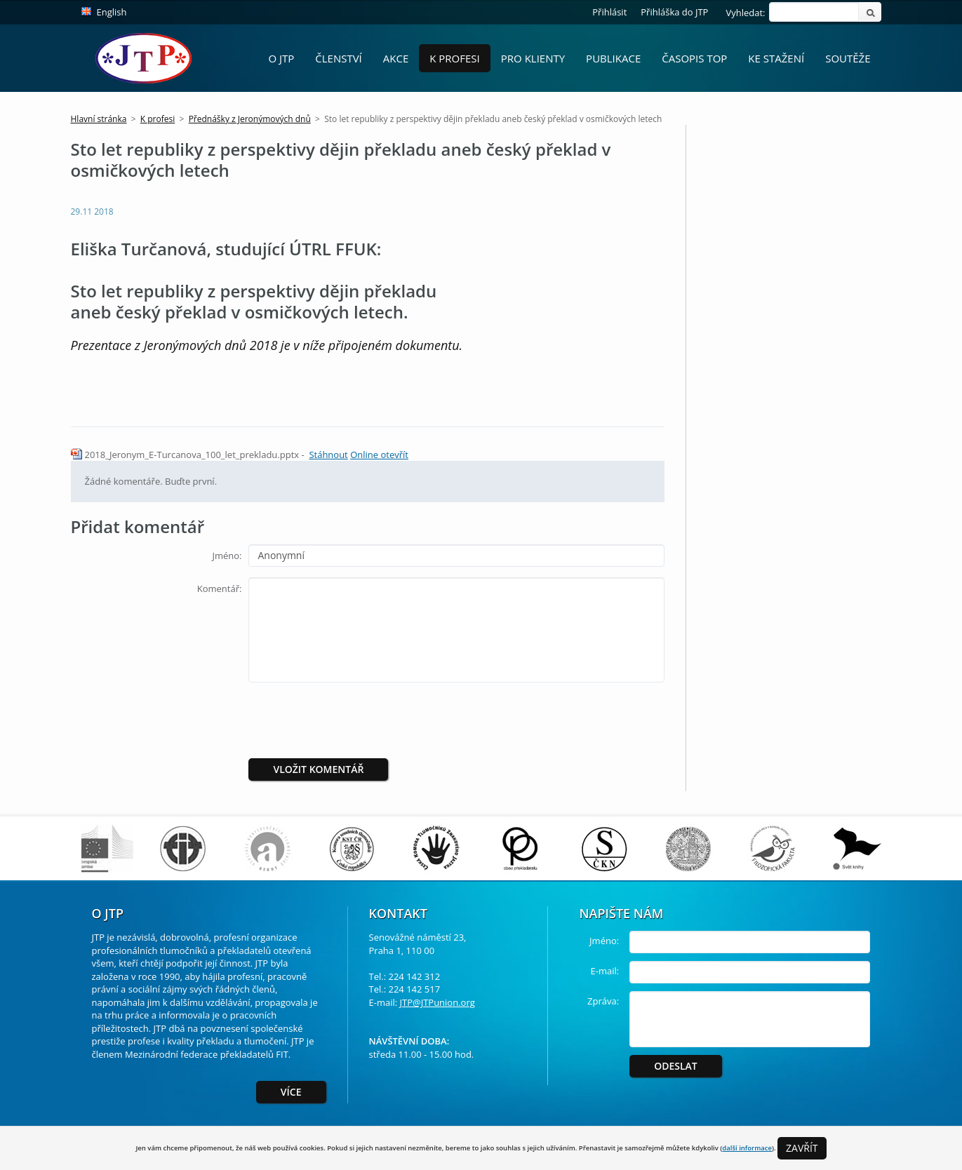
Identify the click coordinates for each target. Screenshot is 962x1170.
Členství (338, 58)
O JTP (281, 58)
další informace (747, 1147)
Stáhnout (328, 454)
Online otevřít (379, 454)
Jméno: (226, 555)
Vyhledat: (745, 12)
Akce (395, 58)
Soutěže (847, 58)
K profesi (454, 58)
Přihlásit (609, 12)
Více (291, 1091)
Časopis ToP (694, 58)
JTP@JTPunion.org (437, 1002)
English (112, 12)
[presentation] (365, 720)
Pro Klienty (533, 58)
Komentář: (219, 588)
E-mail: (605, 970)
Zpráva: (603, 1001)
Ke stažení (776, 58)
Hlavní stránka (99, 119)
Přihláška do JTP (674, 12)
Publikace (613, 58)
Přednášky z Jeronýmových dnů (250, 119)
